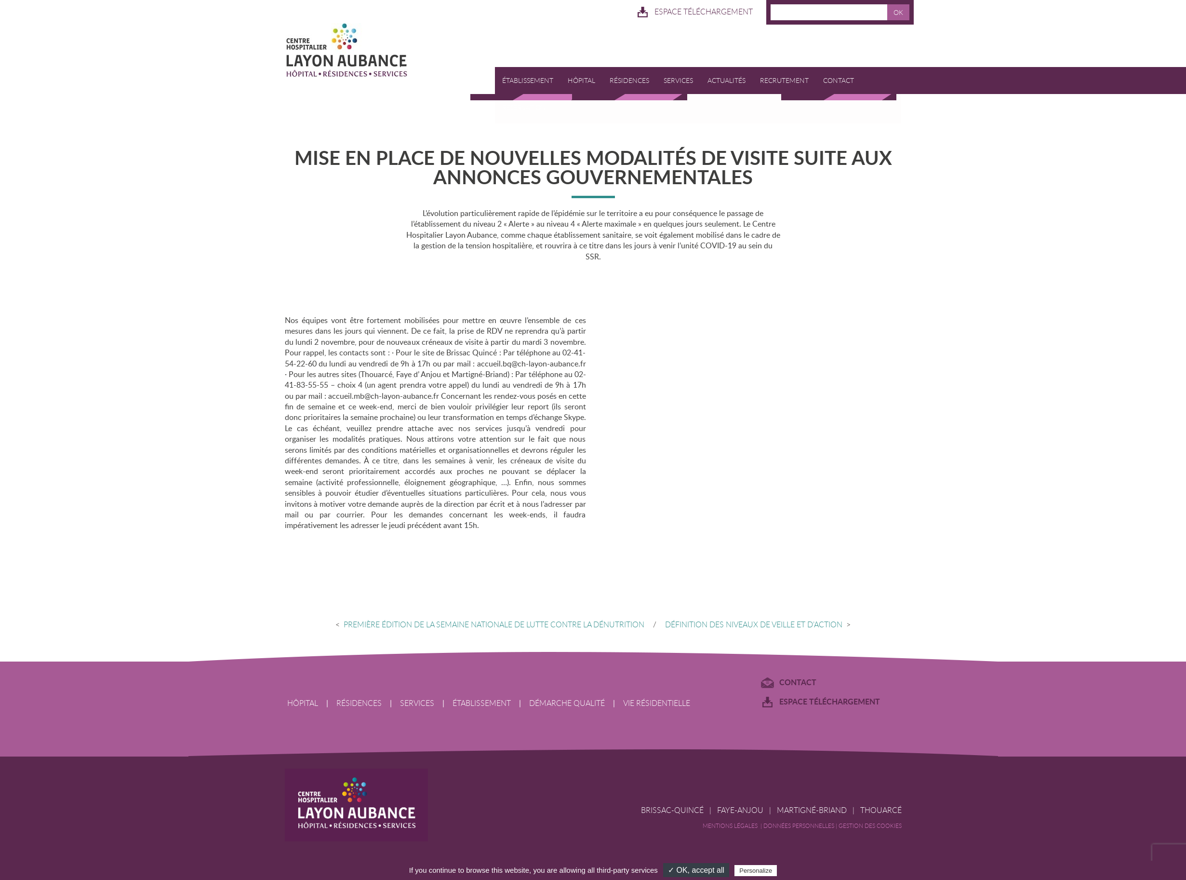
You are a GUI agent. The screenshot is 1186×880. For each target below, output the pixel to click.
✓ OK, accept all (696, 870)
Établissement (527, 80)
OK (898, 12)
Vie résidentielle (656, 703)
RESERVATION (524, 107)
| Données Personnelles (798, 826)
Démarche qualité (567, 703)
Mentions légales (731, 826)
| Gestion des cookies (869, 826)
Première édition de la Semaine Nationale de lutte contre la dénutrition (488, 625)
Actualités (726, 80)
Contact (838, 80)
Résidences (629, 80)
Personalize (755, 870)
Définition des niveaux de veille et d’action (759, 625)
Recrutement (784, 80)
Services (678, 80)
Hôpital (581, 80)
